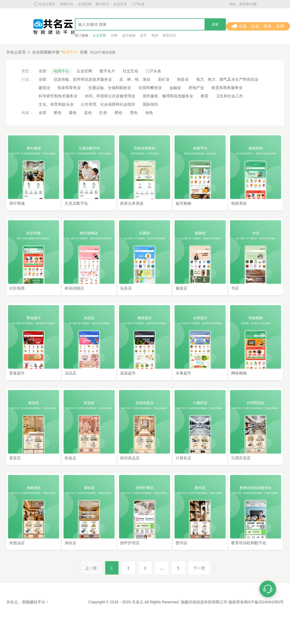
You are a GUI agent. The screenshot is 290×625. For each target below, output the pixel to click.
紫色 (57, 112)
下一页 (199, 568)
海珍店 (70, 543)
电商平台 (67, 4)
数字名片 (102, 4)
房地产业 (196, 87)
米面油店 (17, 543)
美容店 (15, 458)
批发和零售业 (69, 87)
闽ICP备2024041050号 (264, 602)
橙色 (118, 112)
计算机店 (183, 458)
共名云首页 (16, 52)
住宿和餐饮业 (150, 87)
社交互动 (120, 4)
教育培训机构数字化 (248, 543)
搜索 (215, 24)
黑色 (134, 112)
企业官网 (84, 4)
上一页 (91, 568)
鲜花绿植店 (74, 288)
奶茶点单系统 (131, 203)
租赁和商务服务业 (227, 87)
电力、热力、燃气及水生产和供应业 (227, 79)
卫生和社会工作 (229, 96)
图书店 (181, 543)
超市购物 (183, 203)
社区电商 (17, 288)
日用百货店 (241, 458)
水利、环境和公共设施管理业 (110, 96)
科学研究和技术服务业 (58, 96)
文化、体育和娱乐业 (56, 104)
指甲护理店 (130, 543)
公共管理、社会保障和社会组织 (108, 104)
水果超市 (183, 373)
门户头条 (138, 4)
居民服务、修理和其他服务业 (168, 96)
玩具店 (126, 288)
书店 (235, 288)
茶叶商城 (17, 203)
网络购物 (239, 373)
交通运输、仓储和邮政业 (109, 87)
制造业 (183, 79)
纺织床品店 (130, 458)
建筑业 (44, 87)
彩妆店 (70, 458)
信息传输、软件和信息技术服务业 (83, 79)
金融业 (175, 87)
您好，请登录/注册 (243, 4)
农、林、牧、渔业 (134, 79)
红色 (103, 112)
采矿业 (164, 79)
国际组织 (150, 104)
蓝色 (88, 112)
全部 (42, 71)
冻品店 (70, 373)
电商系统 (239, 203)
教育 (204, 96)
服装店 (181, 288)
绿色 (149, 112)
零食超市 (17, 373)
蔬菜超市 (128, 373)
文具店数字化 (76, 203)
